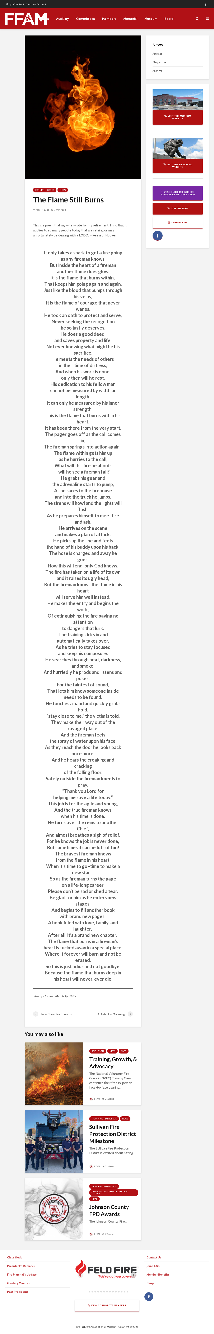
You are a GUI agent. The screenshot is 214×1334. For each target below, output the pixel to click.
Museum (150, 19)
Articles (158, 54)
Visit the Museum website (177, 117)
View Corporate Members (107, 1305)
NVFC (123, 1051)
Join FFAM (153, 1266)
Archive (157, 71)
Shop (8, 4)
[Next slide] (133, 1275)
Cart (28, 4)
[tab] (86, 1291)
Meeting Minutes (18, 1283)
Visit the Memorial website (177, 165)
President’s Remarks (21, 1266)
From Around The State (104, 1118)
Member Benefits (157, 1274)
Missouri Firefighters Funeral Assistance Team (177, 193)
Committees (85, 19)
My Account (39, 4)
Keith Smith (98, 1051)
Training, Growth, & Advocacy (113, 1063)
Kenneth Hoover (44, 190)
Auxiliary (62, 19)
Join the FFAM (177, 208)
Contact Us (177, 222)
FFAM (94, 1098)
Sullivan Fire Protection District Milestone (112, 1133)
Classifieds (14, 1257)
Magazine (159, 62)
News (63, 190)
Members (109, 19)
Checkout (18, 4)
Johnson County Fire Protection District (109, 1192)
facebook (158, 236)
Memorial (130, 19)
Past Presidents (17, 1292)
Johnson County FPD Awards (109, 1210)
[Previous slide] (80, 1275)
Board (168, 19)
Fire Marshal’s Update (22, 1274)
